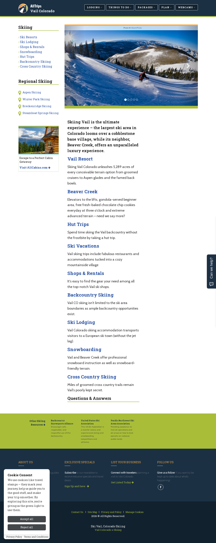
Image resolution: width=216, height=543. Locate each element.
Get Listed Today (122, 482)
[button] (75, 66)
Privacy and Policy (111, 512)
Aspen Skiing (32, 92)
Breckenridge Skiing (37, 106)
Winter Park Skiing (36, 99)
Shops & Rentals (85, 273)
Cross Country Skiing (91, 377)
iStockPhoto (136, 28)
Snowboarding (84, 349)
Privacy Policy (14, 538)
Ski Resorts (28, 37)
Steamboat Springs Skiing (40, 113)
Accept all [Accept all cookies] (26, 521)
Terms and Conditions (36, 538)
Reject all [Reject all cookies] (26, 529)
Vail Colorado (43, 10)
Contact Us (77, 512)
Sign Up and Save (77, 486)
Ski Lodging (81, 322)
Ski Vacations (83, 246)
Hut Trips (78, 224)
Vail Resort (80, 159)
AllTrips (36, 5)
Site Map (92, 512)
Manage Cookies (134, 512)
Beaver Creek (82, 191)
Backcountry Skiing (90, 295)
